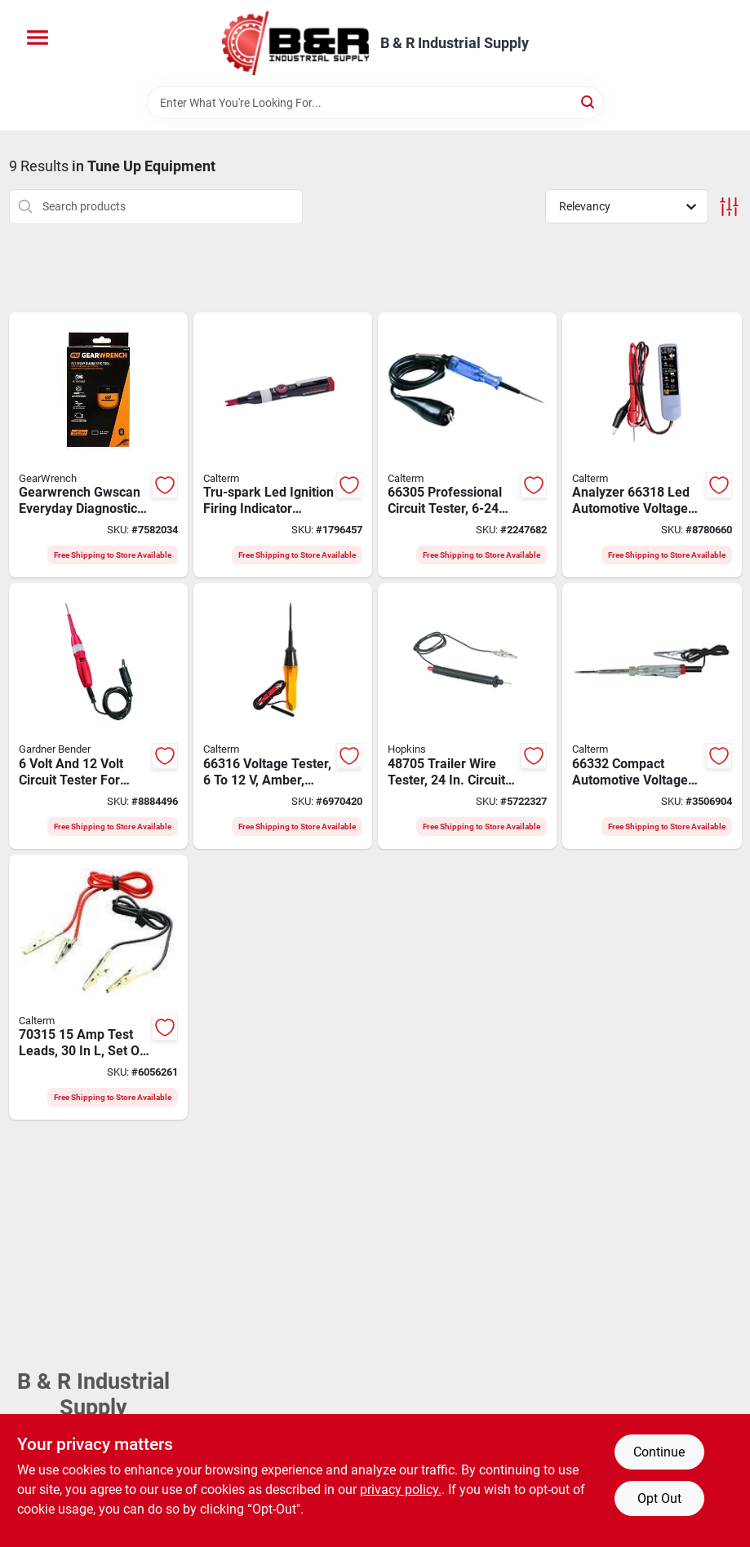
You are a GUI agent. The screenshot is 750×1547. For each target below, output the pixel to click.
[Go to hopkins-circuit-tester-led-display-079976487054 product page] (467, 716)
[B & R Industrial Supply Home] (295, 43)
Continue (659, 1452)
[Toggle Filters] (729, 206)
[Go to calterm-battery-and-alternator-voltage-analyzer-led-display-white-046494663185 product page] (651, 445)
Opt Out (659, 1498)
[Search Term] (375, 102)
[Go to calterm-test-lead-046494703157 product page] (98, 987)
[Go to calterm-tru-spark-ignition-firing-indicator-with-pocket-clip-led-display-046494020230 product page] (282, 445)
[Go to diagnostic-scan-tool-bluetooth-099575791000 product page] (98, 445)
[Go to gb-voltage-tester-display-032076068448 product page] (98, 716)
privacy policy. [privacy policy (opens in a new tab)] (401, 1489)
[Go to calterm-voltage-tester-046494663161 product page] (282, 716)
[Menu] (37, 37)
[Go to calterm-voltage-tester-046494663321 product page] (651, 716)
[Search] (589, 101)
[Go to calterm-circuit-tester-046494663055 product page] (467, 445)
